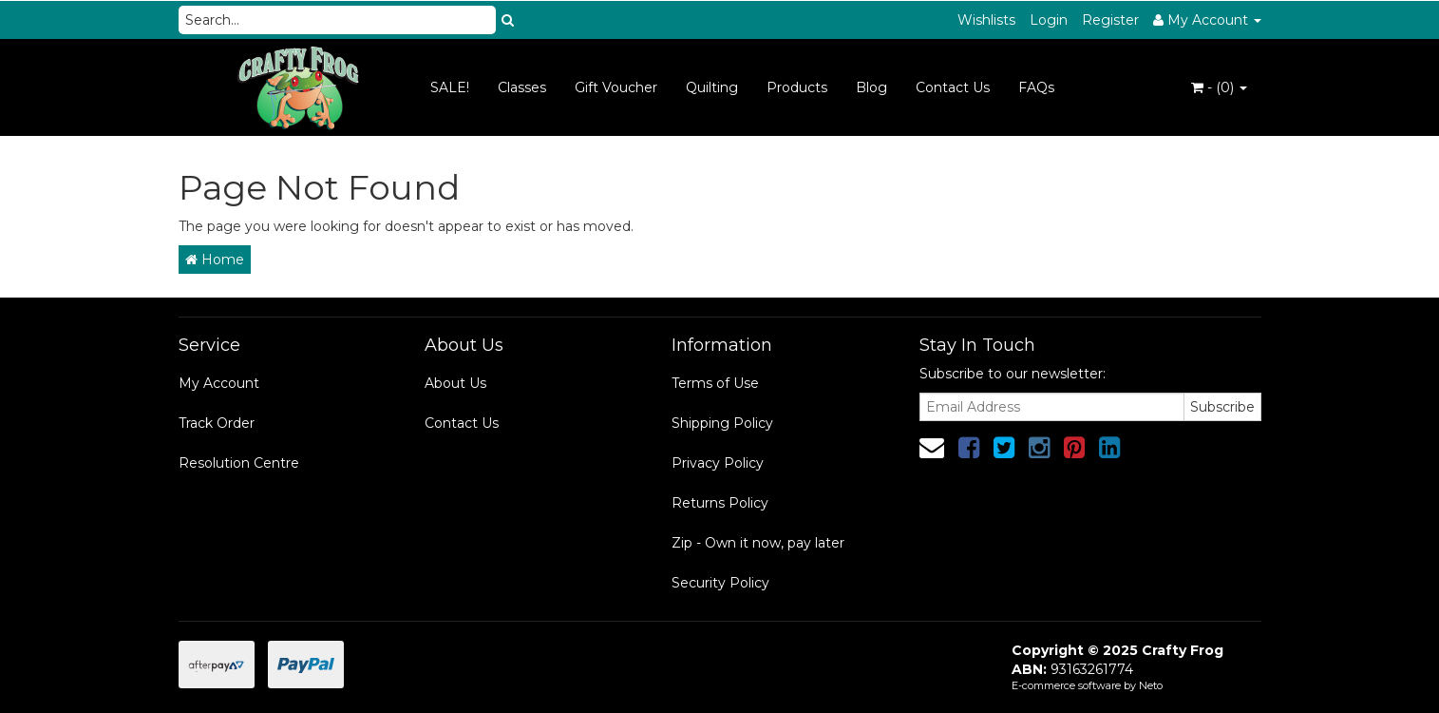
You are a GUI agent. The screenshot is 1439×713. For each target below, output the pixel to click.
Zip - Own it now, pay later (758, 542)
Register (1110, 20)
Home (214, 259)
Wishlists (986, 20)
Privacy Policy (718, 463)
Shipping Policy (722, 423)
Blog (871, 87)
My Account (219, 383)
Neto (1151, 685)
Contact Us (953, 87)
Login (1049, 20)
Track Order (217, 423)
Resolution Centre (239, 463)
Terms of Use (715, 383)
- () (1219, 87)
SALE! (449, 87)
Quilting (712, 87)
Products (797, 87)
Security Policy (720, 582)
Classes (522, 87)
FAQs (1036, 87)
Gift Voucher (616, 87)
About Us (455, 383)
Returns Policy (720, 502)
